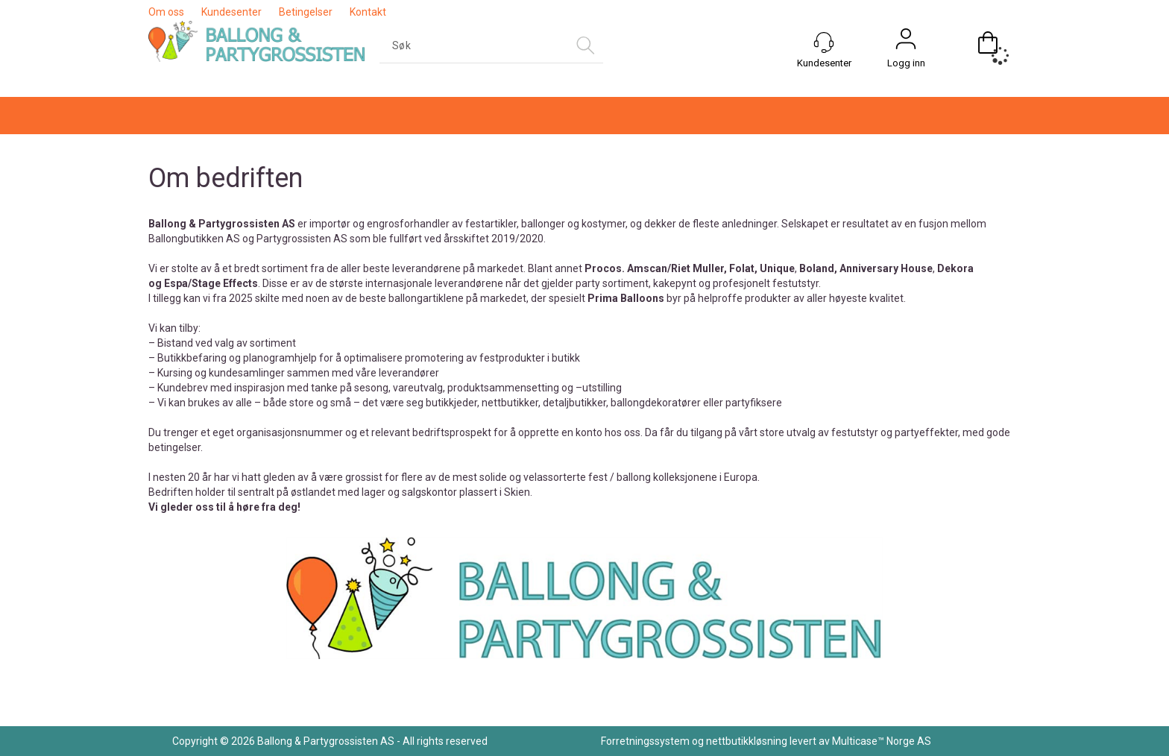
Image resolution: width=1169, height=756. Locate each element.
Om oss (166, 12)
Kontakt (368, 12)
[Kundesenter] (824, 42)
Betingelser (306, 12)
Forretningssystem (645, 741)
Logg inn (906, 63)
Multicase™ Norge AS (881, 741)
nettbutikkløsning (746, 741)
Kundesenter (231, 12)
